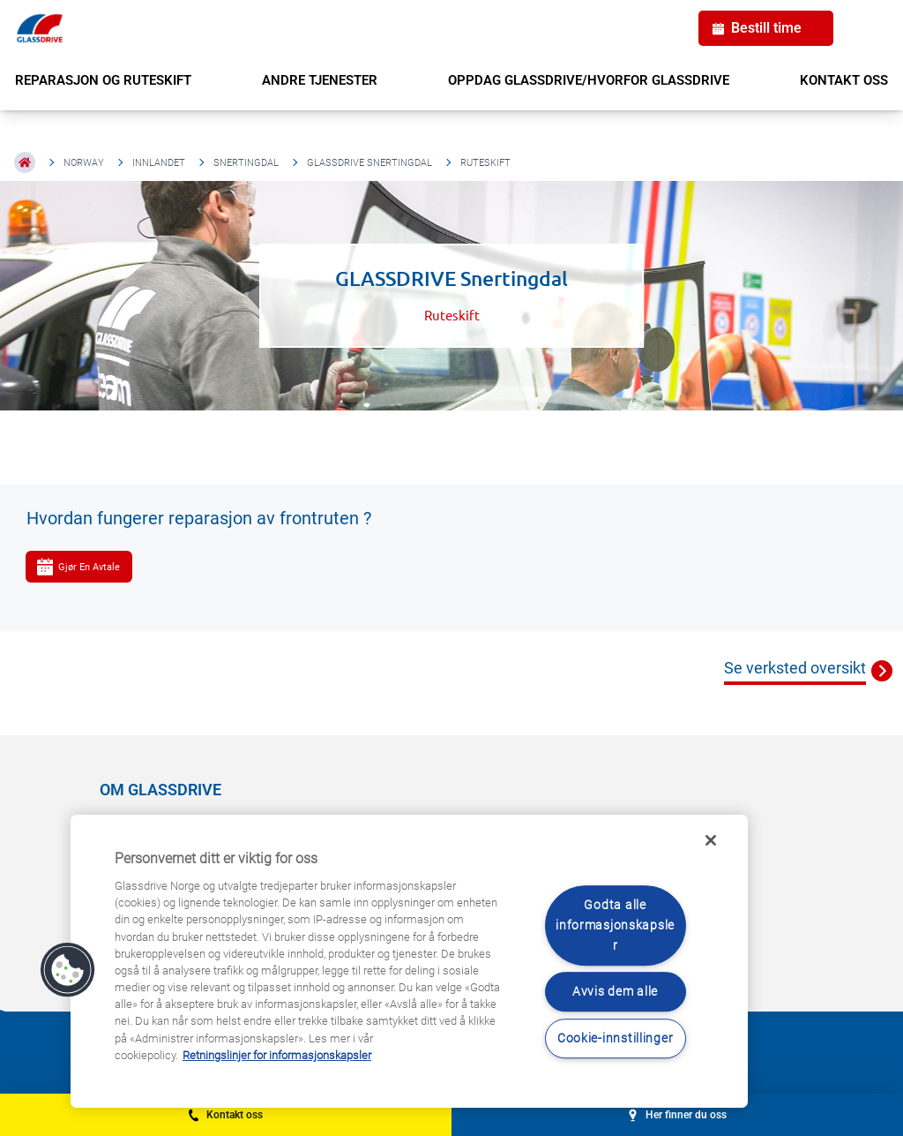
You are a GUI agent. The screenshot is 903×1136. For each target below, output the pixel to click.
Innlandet (158, 163)
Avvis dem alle (615, 992)
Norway (83, 163)
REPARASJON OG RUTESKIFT (103, 80)
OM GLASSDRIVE (160, 789)
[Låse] (710, 840)
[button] (68, 970)
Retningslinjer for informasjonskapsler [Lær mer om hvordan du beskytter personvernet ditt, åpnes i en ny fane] (277, 1055)
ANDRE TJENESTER (319, 80)
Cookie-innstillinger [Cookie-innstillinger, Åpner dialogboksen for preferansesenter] (615, 1038)
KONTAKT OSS (844, 80)
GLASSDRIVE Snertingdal (369, 163)
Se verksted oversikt (795, 667)
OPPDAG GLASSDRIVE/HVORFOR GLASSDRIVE (588, 80)
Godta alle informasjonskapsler (615, 925)
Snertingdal (246, 163)
